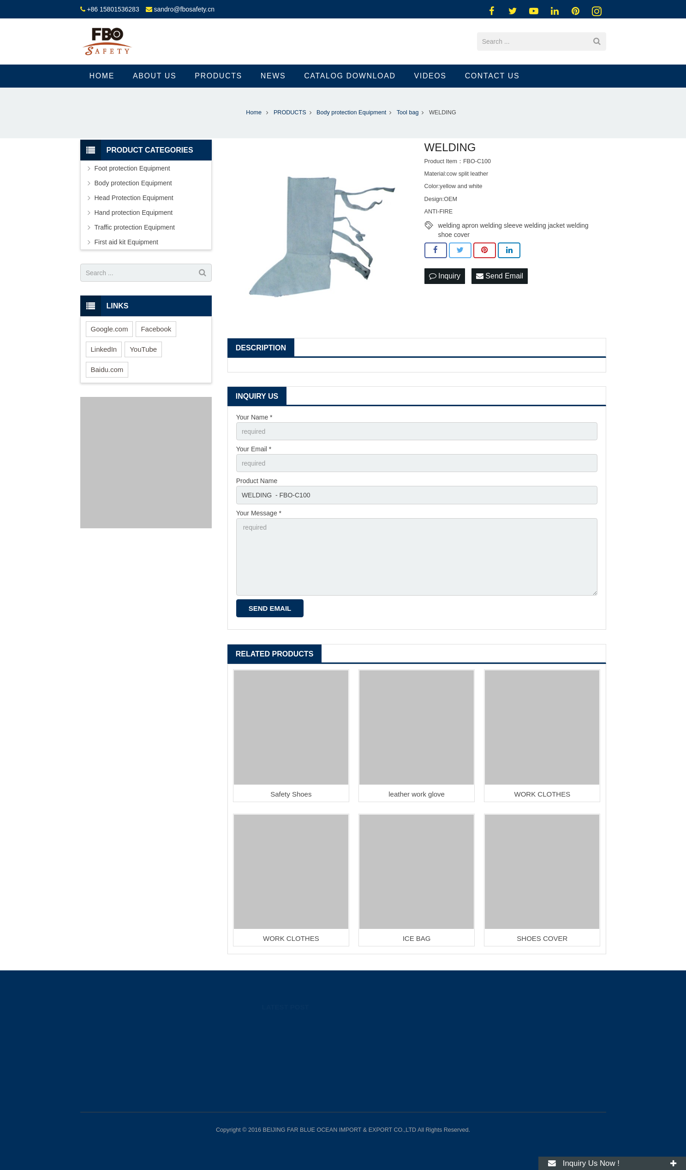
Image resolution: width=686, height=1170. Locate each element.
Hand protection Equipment (134, 212)
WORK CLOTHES (542, 794)
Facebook (156, 329)
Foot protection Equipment (132, 168)
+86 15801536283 (113, 9)
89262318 (464, 1024)
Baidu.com (107, 369)
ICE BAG (417, 938)
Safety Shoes (290, 794)
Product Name (256, 481)
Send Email (499, 276)
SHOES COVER (542, 938)
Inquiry (444, 276)
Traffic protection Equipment (135, 227)
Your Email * (254, 449)
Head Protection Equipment (134, 197)
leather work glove (416, 794)
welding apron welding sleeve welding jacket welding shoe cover (513, 226)
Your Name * (254, 417)
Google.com (109, 329)
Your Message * (258, 513)
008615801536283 (474, 1037)
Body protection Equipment (133, 183)
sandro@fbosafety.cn (184, 9)
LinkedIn (104, 349)
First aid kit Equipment (127, 242)
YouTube (143, 349)
